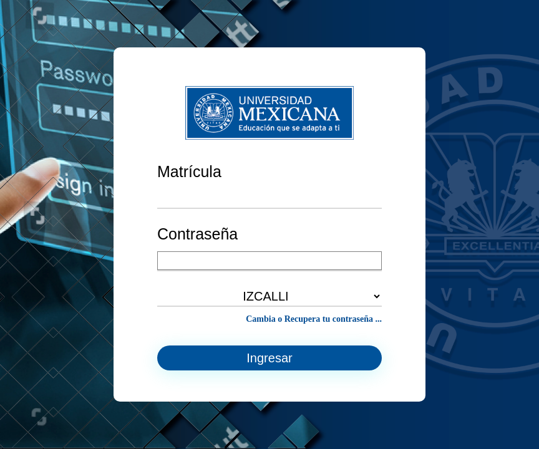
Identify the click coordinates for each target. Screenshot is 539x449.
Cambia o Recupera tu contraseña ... (314, 319)
